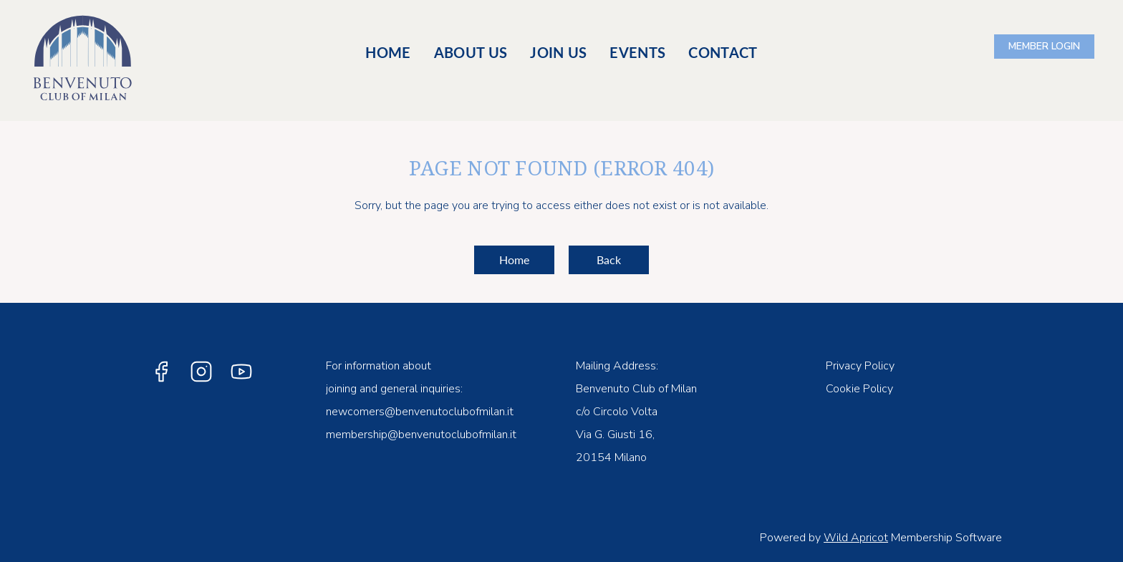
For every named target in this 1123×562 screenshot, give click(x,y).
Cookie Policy (859, 389)
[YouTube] (241, 371)
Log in (1044, 46)
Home (514, 259)
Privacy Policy (860, 366)
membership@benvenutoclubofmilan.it (421, 434)
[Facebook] (161, 371)
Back (609, 259)
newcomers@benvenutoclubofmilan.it (420, 412)
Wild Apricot (856, 538)
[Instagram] (201, 371)
